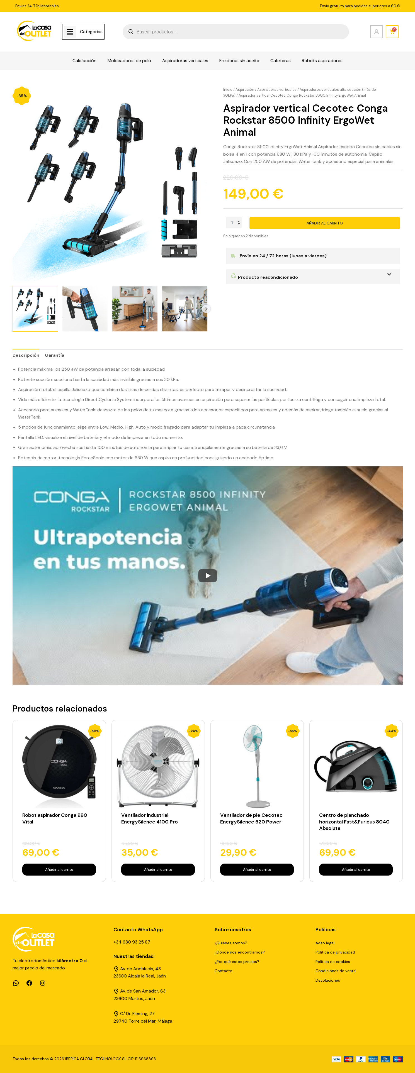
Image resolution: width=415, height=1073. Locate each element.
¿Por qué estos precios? (237, 961)
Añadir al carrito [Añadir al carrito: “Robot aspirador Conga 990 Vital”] (59, 869)
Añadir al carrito (325, 223)
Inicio (227, 89)
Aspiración (245, 89)
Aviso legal (325, 942)
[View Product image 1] (35, 309)
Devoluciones (328, 980)
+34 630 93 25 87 (131, 942)
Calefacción (84, 60)
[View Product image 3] (135, 309)
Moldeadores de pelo (129, 60)
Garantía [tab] (54, 355)
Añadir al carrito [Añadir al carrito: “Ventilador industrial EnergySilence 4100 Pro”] (158, 869)
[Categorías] (70, 32)
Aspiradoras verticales (185, 60)
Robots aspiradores (322, 60)
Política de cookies (333, 961)
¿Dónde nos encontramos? (240, 952)
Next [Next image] (206, 309)
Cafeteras (280, 60)
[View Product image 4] (185, 309)
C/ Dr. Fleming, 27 (137, 1013)
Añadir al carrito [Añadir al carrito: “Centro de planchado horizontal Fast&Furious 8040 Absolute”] (356, 869)
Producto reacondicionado (264, 277)
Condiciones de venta (336, 970)
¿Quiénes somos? (231, 942)
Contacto (223, 970)
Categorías (91, 32)
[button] (313, 276)
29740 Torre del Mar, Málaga (142, 1021)
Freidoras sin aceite (239, 60)
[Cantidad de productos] (234, 222)
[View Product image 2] (85, 309)
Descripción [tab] (26, 355)
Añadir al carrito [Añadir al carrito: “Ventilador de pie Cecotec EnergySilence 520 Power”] (257, 869)
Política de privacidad (335, 952)
